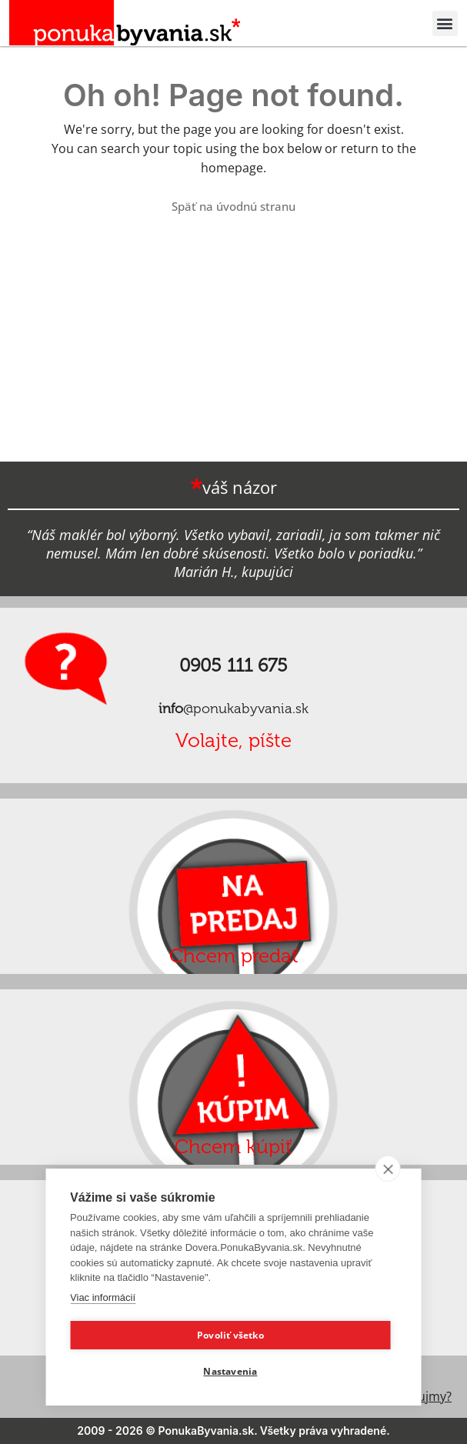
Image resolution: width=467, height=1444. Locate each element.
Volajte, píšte (233, 740)
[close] (388, 1169)
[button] (445, 23)
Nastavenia (230, 1371)
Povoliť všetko (230, 1335)
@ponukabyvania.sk (233, 708)
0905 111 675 (233, 665)
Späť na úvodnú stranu (233, 206)
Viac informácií (102, 1297)
